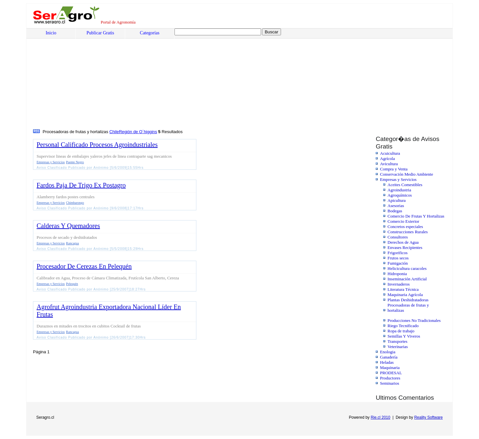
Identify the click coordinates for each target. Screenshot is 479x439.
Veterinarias (398, 346)
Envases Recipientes (405, 247)
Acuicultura (390, 153)
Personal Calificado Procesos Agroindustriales (97, 144)
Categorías (149, 32)
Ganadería (388, 357)
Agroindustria (399, 189)
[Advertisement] (231, 79)
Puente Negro (75, 162)
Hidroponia (397, 273)
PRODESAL (391, 372)
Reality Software (428, 417)
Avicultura (389, 163)
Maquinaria (390, 367)
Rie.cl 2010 (380, 417)
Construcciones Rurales (408, 231)
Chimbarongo (75, 202)
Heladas (387, 362)
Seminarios (389, 383)
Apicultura (397, 200)
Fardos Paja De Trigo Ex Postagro (81, 185)
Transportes (397, 341)
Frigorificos (397, 252)
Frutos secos (398, 257)
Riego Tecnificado (403, 325)
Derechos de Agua (403, 242)
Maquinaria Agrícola (405, 294)
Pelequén (72, 284)
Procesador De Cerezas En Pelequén (84, 266)
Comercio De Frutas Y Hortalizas (416, 216)
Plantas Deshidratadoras (408, 299)
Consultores (398, 237)
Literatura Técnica (403, 289)
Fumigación (398, 263)
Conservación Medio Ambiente (406, 174)
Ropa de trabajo (401, 330)
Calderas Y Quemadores (68, 225)
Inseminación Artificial (407, 278)
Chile (114, 131)
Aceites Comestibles (405, 184)
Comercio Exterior (403, 221)
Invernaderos (399, 284)
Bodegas (395, 210)
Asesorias (396, 205)
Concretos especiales (405, 226)
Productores (390, 378)
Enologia (387, 351)
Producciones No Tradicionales (414, 320)
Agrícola (387, 158)
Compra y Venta (393, 169)
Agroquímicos (400, 195)
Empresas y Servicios (398, 179)
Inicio (51, 32)
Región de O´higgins (138, 131)
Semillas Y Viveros (404, 336)
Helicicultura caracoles (407, 268)
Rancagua (72, 243)
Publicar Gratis (100, 32)
